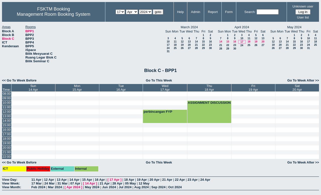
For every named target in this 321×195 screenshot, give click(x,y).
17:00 (7, 134)
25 (175, 48)
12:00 (7, 112)
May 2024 (92, 187)
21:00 (7, 152)
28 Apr (117, 183)
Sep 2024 (158, 187)
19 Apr (142, 180)
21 (196, 45)
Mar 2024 (55, 187)
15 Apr (87, 180)
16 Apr (100, 180)
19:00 (7, 143)
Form (229, 12)
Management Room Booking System (53, 14)
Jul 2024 (125, 187)
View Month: (11, 187)
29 (203, 48)
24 (168, 48)
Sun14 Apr (33, 88)
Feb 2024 (38, 187)
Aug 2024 (141, 187)
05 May (130, 183)
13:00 (7, 116)
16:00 (7, 130)
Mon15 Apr (77, 88)
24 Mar (49, 183)
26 (182, 48)
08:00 (7, 94)
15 (203, 41)
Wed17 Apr (165, 88)
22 (203, 45)
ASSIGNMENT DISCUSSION (209, 102)
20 (189, 45)
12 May (144, 183)
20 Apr (154, 180)
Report (213, 12)
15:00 (7, 125)
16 (210, 41)
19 (182, 45)
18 (175, 45)
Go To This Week (159, 80)
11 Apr (36, 180)
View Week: (11, 183)
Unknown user (302, 6)
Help (180, 12)
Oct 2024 (175, 187)
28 (196, 48)
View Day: (9, 180)
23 (210, 45)
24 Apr (205, 180)
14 (196, 41)
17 (168, 45)
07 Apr (75, 183)
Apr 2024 (73, 187)
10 (168, 41)
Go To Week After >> (303, 80)
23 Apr (193, 180)
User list (303, 17)
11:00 (7, 107)
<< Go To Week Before (19, 80)
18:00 (7, 138)
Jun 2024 (109, 187)
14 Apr (74, 180)
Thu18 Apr (209, 88)
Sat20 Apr (297, 88)
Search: (250, 12)
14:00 (7, 120)
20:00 (7, 148)
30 (210, 48)
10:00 (7, 102)
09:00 (7, 98)
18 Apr (129, 180)
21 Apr (167, 180)
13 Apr (62, 180)
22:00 (7, 156)
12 (182, 41)
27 (189, 48)
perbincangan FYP (157, 112)
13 (189, 41)
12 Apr (49, 180)
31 (168, 51)
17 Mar (36, 183)
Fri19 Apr (253, 88)
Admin (195, 12)
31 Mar (62, 183)
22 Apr (180, 180)
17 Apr (115, 180)
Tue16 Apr (121, 88)
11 (175, 41)
